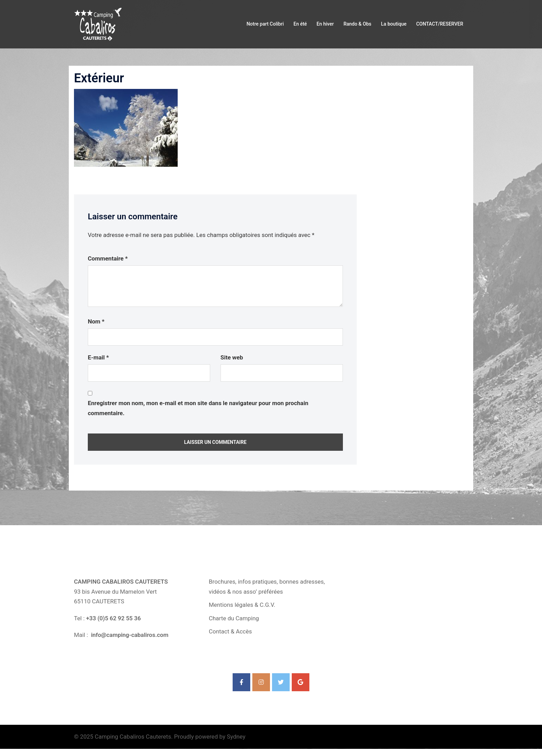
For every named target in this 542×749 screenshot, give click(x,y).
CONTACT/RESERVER (439, 24)
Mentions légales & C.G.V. (242, 604)
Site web (232, 357)
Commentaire (108, 258)
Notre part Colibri (265, 24)
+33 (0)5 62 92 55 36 (113, 618)
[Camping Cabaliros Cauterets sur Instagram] (261, 682)
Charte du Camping (234, 618)
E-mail (98, 357)
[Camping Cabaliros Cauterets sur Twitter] (281, 682)
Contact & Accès (230, 631)
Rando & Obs (358, 24)
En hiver (325, 24)
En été (300, 24)
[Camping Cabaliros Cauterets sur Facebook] (241, 682)
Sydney (236, 736)
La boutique (393, 24)
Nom (96, 321)
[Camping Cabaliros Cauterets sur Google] (300, 682)
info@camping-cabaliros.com (129, 634)
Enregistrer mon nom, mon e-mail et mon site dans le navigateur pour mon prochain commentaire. (198, 408)
